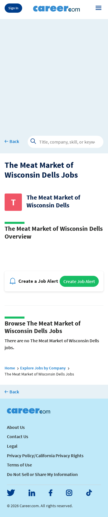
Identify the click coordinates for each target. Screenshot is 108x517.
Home (10, 368)
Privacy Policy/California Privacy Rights (45, 455)
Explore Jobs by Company (43, 368)
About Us (16, 427)
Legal (12, 446)
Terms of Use (19, 465)
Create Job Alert (79, 281)
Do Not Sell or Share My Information (42, 474)
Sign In (13, 8)
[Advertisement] (54, 73)
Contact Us (17, 436)
